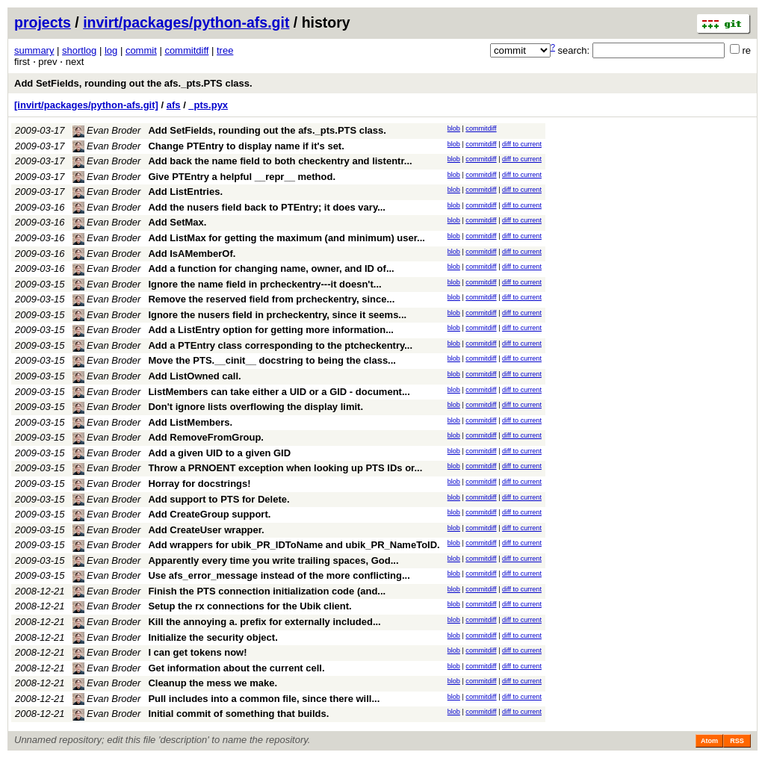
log (111, 50)
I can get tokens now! (197, 652)
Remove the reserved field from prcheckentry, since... (271, 299)
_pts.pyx (208, 105)
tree (225, 50)
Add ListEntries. (185, 191)
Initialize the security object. (212, 637)
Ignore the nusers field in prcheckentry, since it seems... (277, 314)
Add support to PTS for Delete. (218, 499)
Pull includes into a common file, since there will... (264, 698)
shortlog (79, 50)
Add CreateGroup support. (209, 514)
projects (42, 22)
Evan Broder (106, 130)
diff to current (522, 144)
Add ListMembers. (190, 422)
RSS (737, 741)
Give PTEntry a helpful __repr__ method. (241, 176)
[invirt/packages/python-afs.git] (86, 105)
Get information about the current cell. (236, 668)
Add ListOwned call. (194, 376)
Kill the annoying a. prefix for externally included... (264, 621)
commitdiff (186, 50)
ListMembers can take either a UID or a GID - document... (278, 391)
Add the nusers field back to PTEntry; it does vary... (266, 207)
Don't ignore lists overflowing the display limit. (255, 406)
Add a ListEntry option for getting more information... (271, 329)
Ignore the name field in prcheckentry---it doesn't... (264, 284)
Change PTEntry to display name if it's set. (246, 146)
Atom (709, 741)
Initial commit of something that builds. (238, 713)
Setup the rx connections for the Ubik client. (249, 606)
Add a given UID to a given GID (219, 453)
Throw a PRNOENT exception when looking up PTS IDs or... (285, 467)
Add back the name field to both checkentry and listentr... (280, 161)
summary (34, 50)
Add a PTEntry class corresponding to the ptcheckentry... (280, 345)
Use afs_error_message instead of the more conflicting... (278, 575)
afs (174, 105)
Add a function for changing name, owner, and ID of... (271, 268)
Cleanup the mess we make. (212, 683)
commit (141, 50)
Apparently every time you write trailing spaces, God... (273, 560)
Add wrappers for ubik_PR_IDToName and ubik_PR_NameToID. (293, 544)
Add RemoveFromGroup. (206, 437)
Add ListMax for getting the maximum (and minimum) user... (286, 237)
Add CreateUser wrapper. (206, 529)
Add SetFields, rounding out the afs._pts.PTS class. (133, 83)
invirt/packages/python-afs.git (186, 22)
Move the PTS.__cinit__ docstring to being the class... (272, 360)
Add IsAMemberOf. (191, 253)
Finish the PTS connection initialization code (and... (266, 591)
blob (453, 128)
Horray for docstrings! (199, 483)
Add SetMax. (177, 222)
